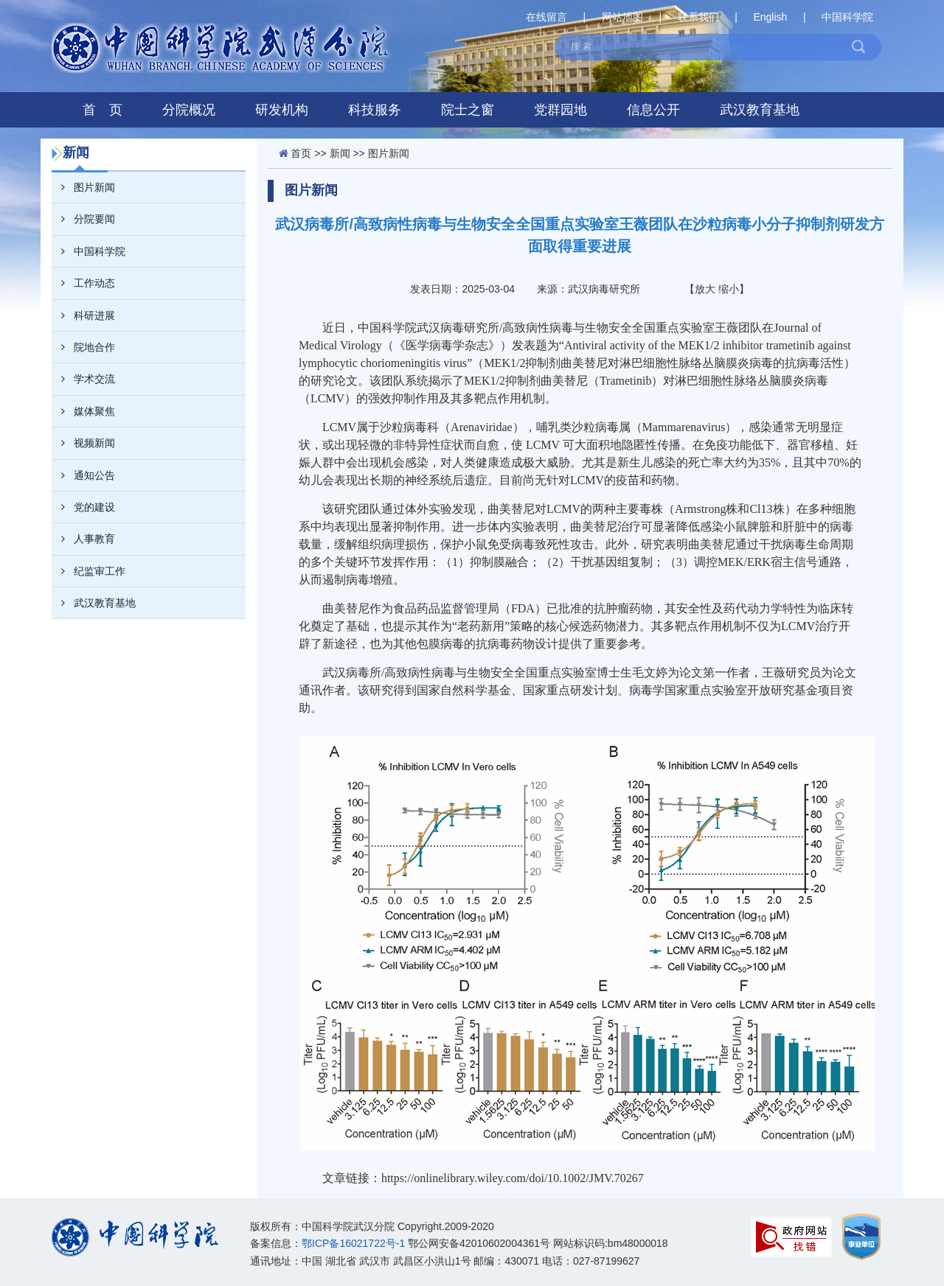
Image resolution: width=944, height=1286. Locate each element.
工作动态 (83, 283)
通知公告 (83, 475)
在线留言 (546, 17)
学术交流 (83, 378)
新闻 (340, 153)
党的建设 (83, 507)
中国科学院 (847, 17)
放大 (705, 289)
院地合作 (83, 347)
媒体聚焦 (83, 411)
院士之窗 (467, 109)
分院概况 (188, 109)
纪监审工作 (88, 571)
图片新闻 (83, 187)
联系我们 (698, 17)
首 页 (102, 109)
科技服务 (374, 109)
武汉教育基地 (759, 109)
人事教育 (83, 538)
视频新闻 (83, 442)
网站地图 (622, 17)
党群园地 (560, 109)
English (770, 17)
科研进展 (83, 315)
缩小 (728, 289)
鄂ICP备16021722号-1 (353, 1243)
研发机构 (281, 109)
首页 (301, 153)
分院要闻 (83, 218)
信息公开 (653, 109)
